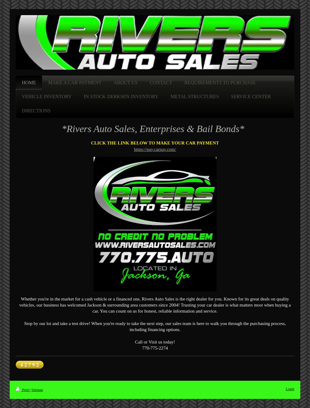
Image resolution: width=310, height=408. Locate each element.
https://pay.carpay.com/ (155, 149)
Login (290, 389)
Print (23, 390)
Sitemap (37, 390)
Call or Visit (146, 342)
